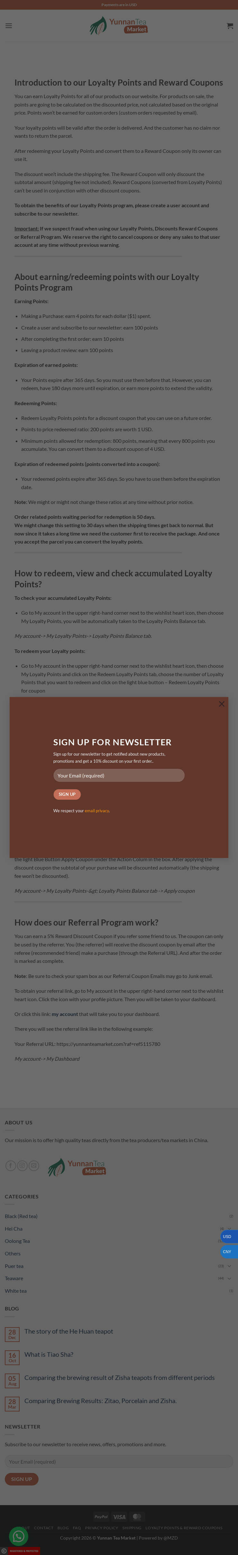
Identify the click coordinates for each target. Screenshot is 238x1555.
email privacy (97, 810)
